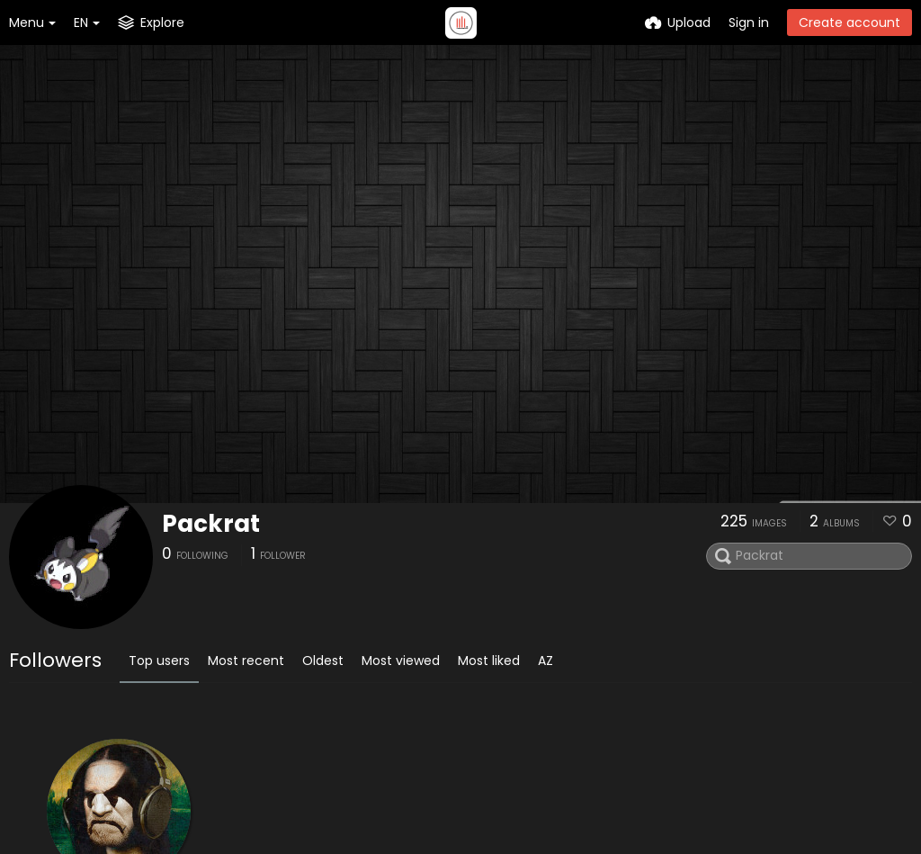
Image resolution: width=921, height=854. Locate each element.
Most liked (489, 661)
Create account (849, 22)
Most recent (246, 661)
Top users (159, 661)
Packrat (211, 524)
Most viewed (401, 661)
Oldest (323, 661)
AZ (545, 661)
